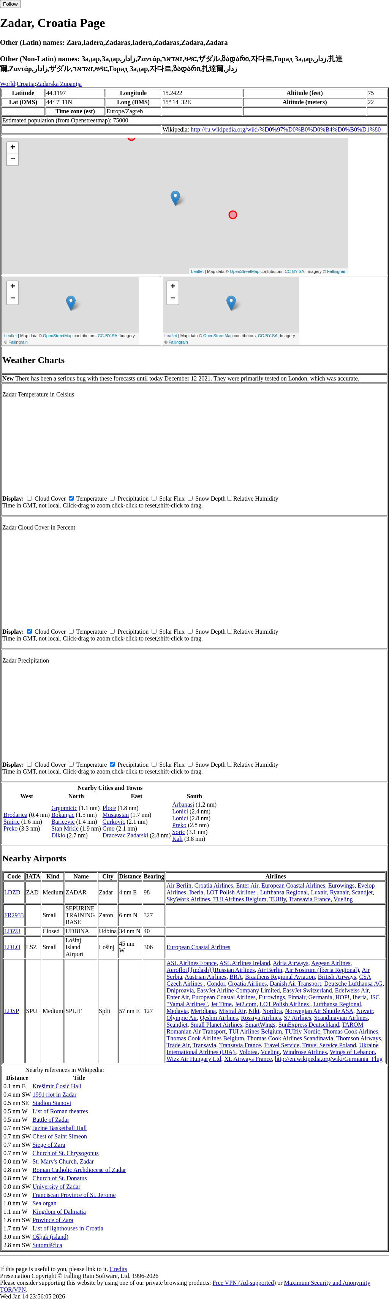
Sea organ (44, 1203)
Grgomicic (64, 808)
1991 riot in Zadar (54, 1094)
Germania (320, 997)
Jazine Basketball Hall (59, 1128)
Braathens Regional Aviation (280, 976)
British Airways (337, 976)
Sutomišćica (47, 1245)
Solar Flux (172, 498)
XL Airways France (248, 1059)
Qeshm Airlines (219, 1018)
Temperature (91, 498)
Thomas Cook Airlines (350, 1031)
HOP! (342, 997)
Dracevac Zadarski (125, 835)
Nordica (272, 1011)
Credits (118, 1269)
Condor (216, 983)
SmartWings (260, 1024)
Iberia (196, 892)
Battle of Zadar (50, 1119)
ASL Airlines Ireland (244, 963)
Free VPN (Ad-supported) (244, 1282)
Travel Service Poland (329, 1045)
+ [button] (12, 148)
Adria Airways (290, 963)
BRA (235, 976)
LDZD (12, 892)
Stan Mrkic (65, 828)
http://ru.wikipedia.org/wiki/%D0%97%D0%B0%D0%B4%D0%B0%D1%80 (286, 129)
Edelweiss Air (352, 990)
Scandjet (362, 892)
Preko (10, 828)
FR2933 (14, 915)
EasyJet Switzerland (307, 990)
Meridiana (203, 1011)
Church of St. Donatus (59, 1178)
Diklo (58, 835)
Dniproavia (180, 990)
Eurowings (341, 885)
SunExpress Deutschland (308, 1024)
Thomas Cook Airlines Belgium (205, 1038)
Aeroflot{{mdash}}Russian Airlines (210, 970)
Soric (178, 832)
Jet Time (221, 1004)
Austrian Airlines (205, 976)
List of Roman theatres (60, 1111)
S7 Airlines (298, 1018)
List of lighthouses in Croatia (67, 1228)
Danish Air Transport (295, 983)
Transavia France (309, 899)
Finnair (296, 997)
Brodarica (15, 815)
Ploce (109, 808)
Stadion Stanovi (51, 1103)
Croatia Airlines (213, 885)
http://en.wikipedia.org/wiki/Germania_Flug (329, 1059)
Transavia (205, 1045)
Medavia (177, 1011)
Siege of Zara (48, 1144)
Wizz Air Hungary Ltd (193, 1059)
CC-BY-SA (294, 271)
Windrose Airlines (305, 1052)
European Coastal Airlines (293, 885)
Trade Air (178, 1045)
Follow (10, 4)
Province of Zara (52, 1220)
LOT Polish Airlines (231, 892)
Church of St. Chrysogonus (65, 1153)
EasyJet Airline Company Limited (238, 990)
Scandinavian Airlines (341, 1018)
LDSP (11, 1011)
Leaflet (197, 271)
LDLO (12, 947)
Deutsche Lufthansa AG (353, 983)
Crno (109, 828)
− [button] (12, 159)
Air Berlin (178, 885)
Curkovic (114, 821)
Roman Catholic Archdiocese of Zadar (79, 1170)
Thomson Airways (358, 1038)
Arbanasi (183, 804)
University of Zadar (56, 1186)
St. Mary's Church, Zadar (63, 1161)
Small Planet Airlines (216, 1024)
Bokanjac (62, 815)
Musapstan (116, 815)
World (7, 84)
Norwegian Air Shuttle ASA (319, 1011)
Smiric (11, 821)
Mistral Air (232, 1011)
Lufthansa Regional (284, 892)
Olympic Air (181, 1018)
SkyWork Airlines (188, 899)
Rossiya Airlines (261, 1018)
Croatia (26, 84)
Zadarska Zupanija (59, 84)
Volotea (248, 1052)
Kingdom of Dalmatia (58, 1211)
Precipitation (133, 498)
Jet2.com (245, 1004)
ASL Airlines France (191, 963)
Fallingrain (336, 271)
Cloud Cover (50, 498)
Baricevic (62, 821)
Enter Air (247, 885)
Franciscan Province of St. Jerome (73, 1195)
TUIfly (277, 899)
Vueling (343, 899)
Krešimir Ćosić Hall (56, 1086)
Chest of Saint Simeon (59, 1136)
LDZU (12, 931)
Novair (364, 1011)
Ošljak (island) (50, 1236)
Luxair (319, 892)
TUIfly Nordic (302, 1031)
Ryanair (339, 892)
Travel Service (281, 1045)
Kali (177, 838)
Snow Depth (210, 498)
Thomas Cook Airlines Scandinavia (290, 1038)
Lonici (180, 811)
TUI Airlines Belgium (239, 899)
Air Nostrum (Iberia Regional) (322, 970)
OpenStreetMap (244, 271)
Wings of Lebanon (352, 1052)
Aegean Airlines (331, 963)
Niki (253, 1011)
